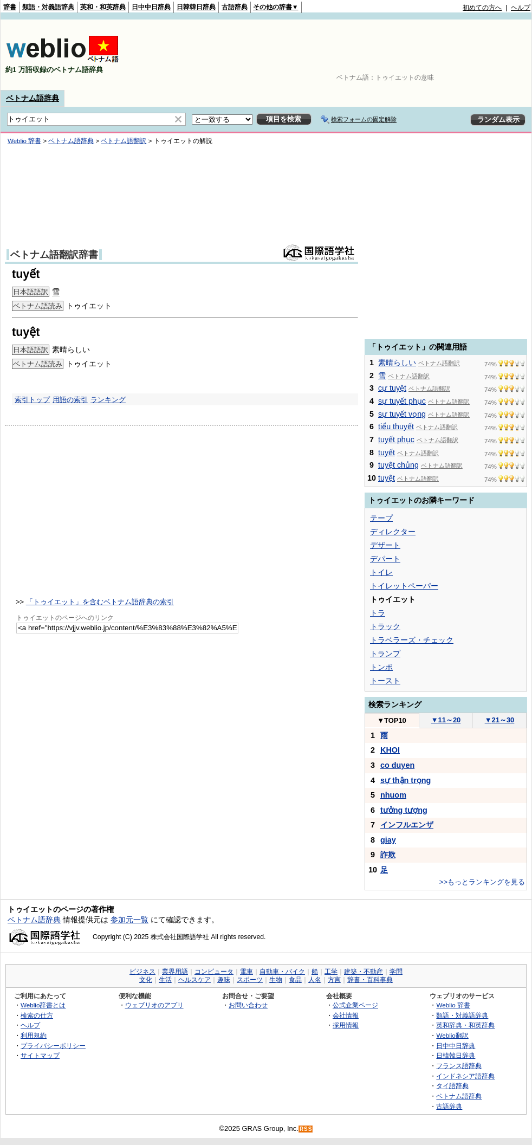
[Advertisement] (496, 54)
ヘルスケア (194, 979)
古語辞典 (235, 7)
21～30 (500, 720)
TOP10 (391, 720)
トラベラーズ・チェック (411, 640)
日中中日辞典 (151, 7)
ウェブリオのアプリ (154, 1004)
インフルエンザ (406, 824)
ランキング (108, 400)
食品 (295, 979)
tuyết (386, 452)
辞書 (9, 7)
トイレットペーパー (404, 585)
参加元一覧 (129, 919)
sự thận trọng (405, 780)
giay (388, 840)
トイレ (381, 572)
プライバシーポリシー (53, 1045)
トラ (377, 613)
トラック (385, 626)
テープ (381, 518)
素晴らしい (397, 362)
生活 (165, 979)
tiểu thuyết (396, 426)
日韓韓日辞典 (196, 7)
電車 (246, 971)
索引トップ (32, 400)
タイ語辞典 (452, 1085)
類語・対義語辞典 (48, 7)
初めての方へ (482, 7)
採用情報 (346, 1024)
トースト (385, 680)
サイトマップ (40, 1055)
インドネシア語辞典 (465, 1075)
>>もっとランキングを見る (482, 882)
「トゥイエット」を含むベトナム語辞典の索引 (100, 602)
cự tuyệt (392, 388)
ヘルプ (520, 7)
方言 (334, 979)
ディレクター (393, 531)
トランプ (385, 653)
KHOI (390, 750)
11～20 (446, 720)
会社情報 (346, 1015)
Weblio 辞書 (453, 1004)
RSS (306, 1129)
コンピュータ (213, 971)
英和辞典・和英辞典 (465, 1024)
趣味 (223, 979)
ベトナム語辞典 (32, 98)
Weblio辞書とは (43, 1004)
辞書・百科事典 (370, 979)
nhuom (393, 795)
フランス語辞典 (459, 1065)
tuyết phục (396, 439)
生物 (275, 979)
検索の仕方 (37, 1015)
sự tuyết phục (402, 401)
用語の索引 (70, 400)
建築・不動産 (363, 971)
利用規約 (34, 1035)
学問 (396, 971)
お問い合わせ (248, 1004)
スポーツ (250, 979)
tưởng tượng (403, 810)
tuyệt (386, 478)
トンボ (381, 667)
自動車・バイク (282, 971)
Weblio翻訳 (452, 1035)
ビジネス (142, 971)
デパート (385, 558)
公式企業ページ (355, 1004)
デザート (385, 545)
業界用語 (175, 971)
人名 (314, 979)
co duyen (397, 765)
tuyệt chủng (398, 465)
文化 (145, 979)
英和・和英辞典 (103, 7)
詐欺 (387, 854)
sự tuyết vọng (402, 414)
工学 (331, 971)
